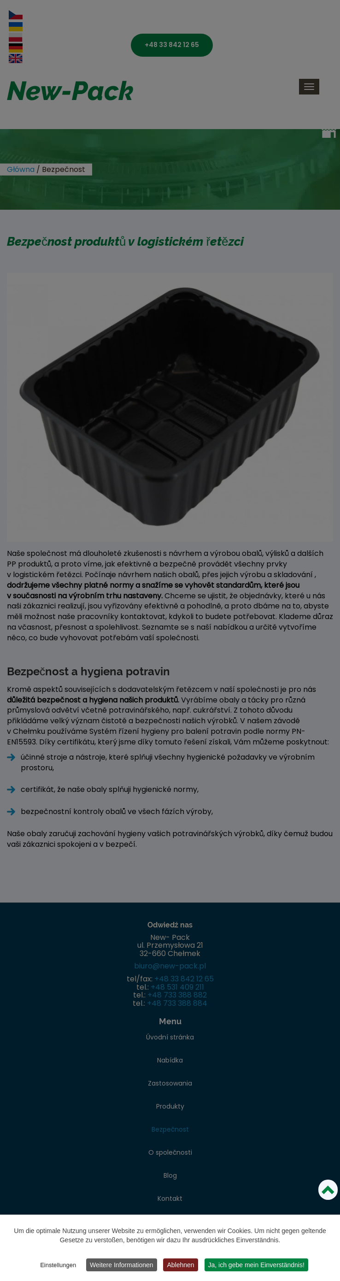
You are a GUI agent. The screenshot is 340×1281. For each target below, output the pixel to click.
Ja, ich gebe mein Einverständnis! (256, 1265)
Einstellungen (58, 1265)
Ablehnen (180, 1265)
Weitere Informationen (121, 1265)
